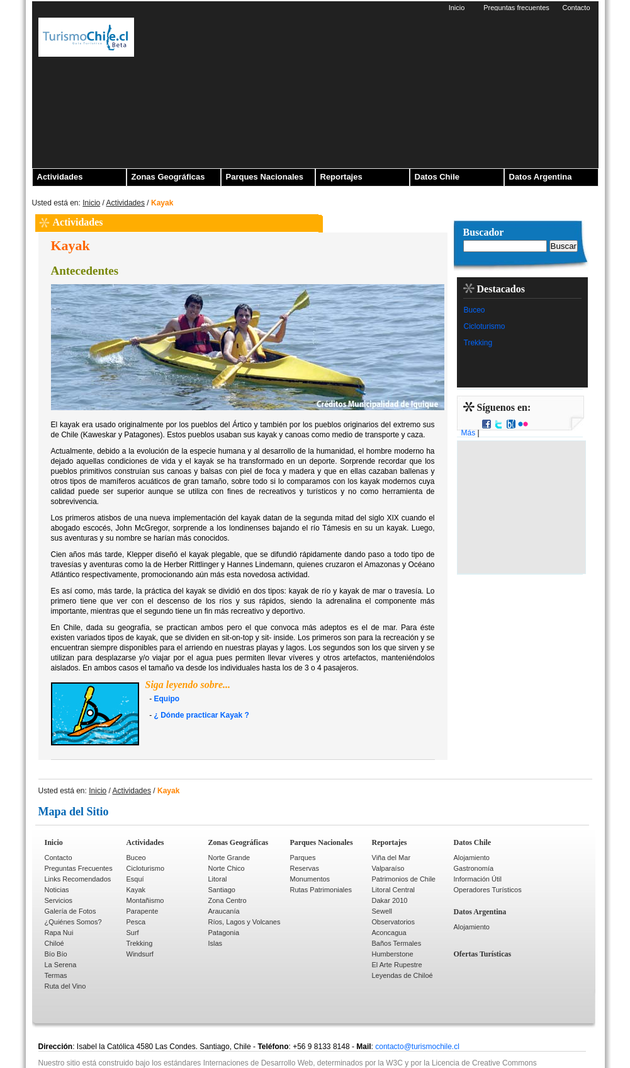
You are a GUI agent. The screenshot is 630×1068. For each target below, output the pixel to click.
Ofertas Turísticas (483, 954)
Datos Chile (437, 176)
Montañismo (145, 900)
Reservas (304, 868)
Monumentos (310, 879)
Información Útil (478, 879)
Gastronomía (474, 868)
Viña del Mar (391, 857)
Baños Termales (397, 943)
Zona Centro (227, 900)
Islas (215, 943)
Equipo (167, 698)
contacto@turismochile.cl (417, 1046)
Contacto (576, 7)
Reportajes (341, 176)
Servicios (59, 900)
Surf (133, 932)
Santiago (221, 889)
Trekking (478, 342)
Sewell (382, 911)
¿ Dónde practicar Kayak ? (201, 715)
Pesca (136, 922)
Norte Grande (229, 857)
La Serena (61, 964)
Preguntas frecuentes (516, 7)
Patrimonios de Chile (404, 879)
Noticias (57, 889)
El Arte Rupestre (397, 964)
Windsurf (140, 954)
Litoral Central (393, 889)
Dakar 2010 (390, 900)
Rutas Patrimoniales (321, 889)
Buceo (474, 310)
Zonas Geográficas (168, 176)
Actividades (60, 176)
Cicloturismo (484, 326)
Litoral (217, 879)
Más (468, 432)
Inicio (457, 7)
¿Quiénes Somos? (73, 922)
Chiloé (54, 943)
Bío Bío (56, 954)
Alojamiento (472, 857)
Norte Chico (226, 868)
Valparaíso (388, 868)
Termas (56, 975)
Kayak (136, 889)
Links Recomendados (78, 879)
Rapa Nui (59, 932)
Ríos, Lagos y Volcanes (244, 922)
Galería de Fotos (70, 911)
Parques (303, 857)
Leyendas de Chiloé (402, 975)
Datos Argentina (540, 176)
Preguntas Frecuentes (79, 868)
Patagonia (224, 932)
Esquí (135, 879)
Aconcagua (389, 932)
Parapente (143, 911)
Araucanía (224, 911)
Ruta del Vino (65, 986)
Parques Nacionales (265, 176)
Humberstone (392, 954)
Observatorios (393, 922)
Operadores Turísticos (488, 889)
